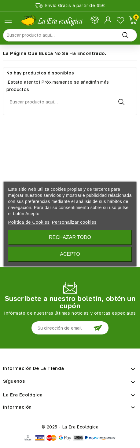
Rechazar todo (70, 237)
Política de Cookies (29, 222)
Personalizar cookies (74, 222)
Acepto (70, 254)
